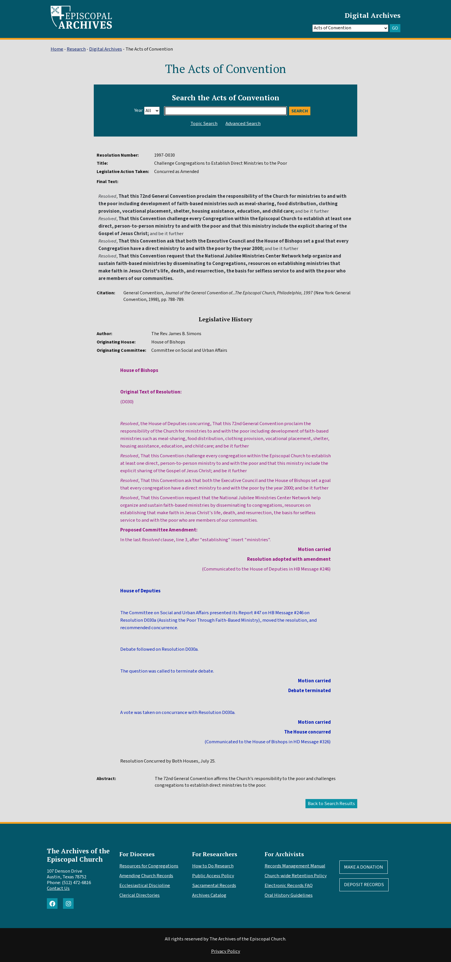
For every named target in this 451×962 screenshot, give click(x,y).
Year (138, 110)
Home (57, 49)
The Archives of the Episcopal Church (78, 855)
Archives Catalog (209, 895)
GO (395, 28)
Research (76, 49)
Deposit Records (364, 884)
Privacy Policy (225, 951)
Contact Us (58, 888)
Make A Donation (363, 867)
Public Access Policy (213, 875)
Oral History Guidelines (289, 895)
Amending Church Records (146, 875)
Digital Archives (372, 15)
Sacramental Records (214, 885)
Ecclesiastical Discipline (144, 885)
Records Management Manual (295, 866)
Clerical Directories (139, 895)
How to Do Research (213, 866)
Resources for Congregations (148, 866)
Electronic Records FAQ (289, 885)
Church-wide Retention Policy (296, 875)
